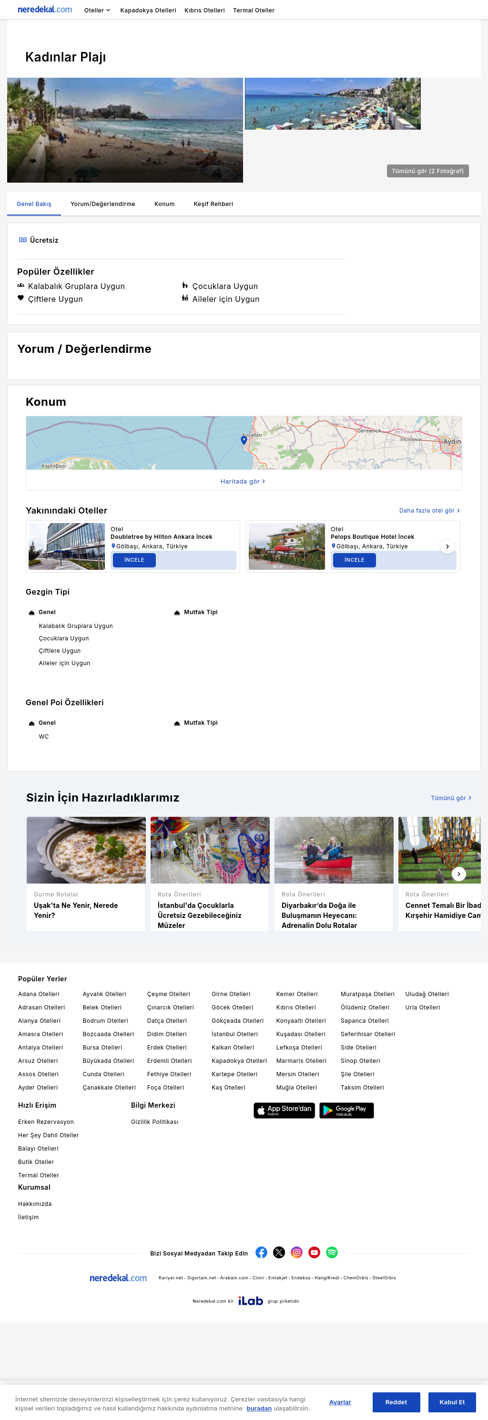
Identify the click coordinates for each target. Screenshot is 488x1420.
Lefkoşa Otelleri (299, 1145)
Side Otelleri (358, 1145)
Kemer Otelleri (297, 1091)
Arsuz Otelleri (38, 1158)
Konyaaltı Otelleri (301, 1118)
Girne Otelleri (231, 1091)
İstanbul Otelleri (235, 1131)
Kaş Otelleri (228, 1185)
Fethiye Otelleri (169, 1171)
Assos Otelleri (38, 1171)
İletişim (28, 1314)
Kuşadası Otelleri (300, 1131)
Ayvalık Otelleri (104, 1091)
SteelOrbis (384, 1375)
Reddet (396, 1402)
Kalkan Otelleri (233, 1145)
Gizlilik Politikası (155, 1219)
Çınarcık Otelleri (170, 1105)
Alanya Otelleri (39, 1118)
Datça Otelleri (167, 1118)
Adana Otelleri (39, 1091)
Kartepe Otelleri (234, 1171)
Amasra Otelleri (40, 1131)
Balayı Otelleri (38, 1246)
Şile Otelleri (358, 1171)
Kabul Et (452, 1402)
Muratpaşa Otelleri (368, 1091)
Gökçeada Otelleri (238, 1118)
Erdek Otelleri (167, 1145)
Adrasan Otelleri (41, 1105)
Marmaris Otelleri (301, 1158)
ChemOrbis (356, 1375)
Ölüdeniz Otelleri (365, 1105)
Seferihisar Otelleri (368, 1131)
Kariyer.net (171, 1375)
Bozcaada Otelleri (108, 1131)
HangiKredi (327, 1375)
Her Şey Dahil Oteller (48, 1232)
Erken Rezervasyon (46, 1219)
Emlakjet (277, 1375)
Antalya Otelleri (40, 1145)
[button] (244, 541)
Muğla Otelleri (296, 1185)
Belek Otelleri (102, 1105)
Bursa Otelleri (102, 1145)
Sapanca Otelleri (365, 1118)
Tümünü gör (452, 895)
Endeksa (301, 1375)
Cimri (258, 1375)
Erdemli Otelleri (169, 1158)
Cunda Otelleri (103, 1171)
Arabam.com (234, 1375)
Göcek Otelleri (232, 1105)
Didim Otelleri (167, 1131)
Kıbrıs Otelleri (296, 1105)
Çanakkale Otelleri (109, 1185)
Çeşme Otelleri (168, 1091)
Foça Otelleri (165, 1185)
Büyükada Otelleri (108, 1158)
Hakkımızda (35, 1301)
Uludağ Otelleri (427, 1091)
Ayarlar (340, 1402)
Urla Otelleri (423, 1105)
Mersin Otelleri (297, 1171)
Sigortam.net (201, 1375)
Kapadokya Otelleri (239, 1158)
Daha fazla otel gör (430, 608)
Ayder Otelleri (38, 1185)
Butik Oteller (36, 1259)
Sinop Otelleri (360, 1158)
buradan (259, 1408)
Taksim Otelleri (362, 1185)
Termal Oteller (38, 1272)
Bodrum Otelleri (105, 1118)
